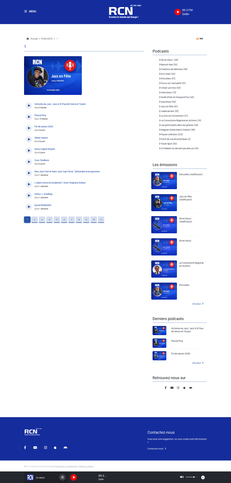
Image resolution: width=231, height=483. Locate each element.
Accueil (32, 38)
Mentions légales (86, 466)
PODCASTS (47, 38)
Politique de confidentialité (65, 466)
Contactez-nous (156, 448)
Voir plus (198, 304)
